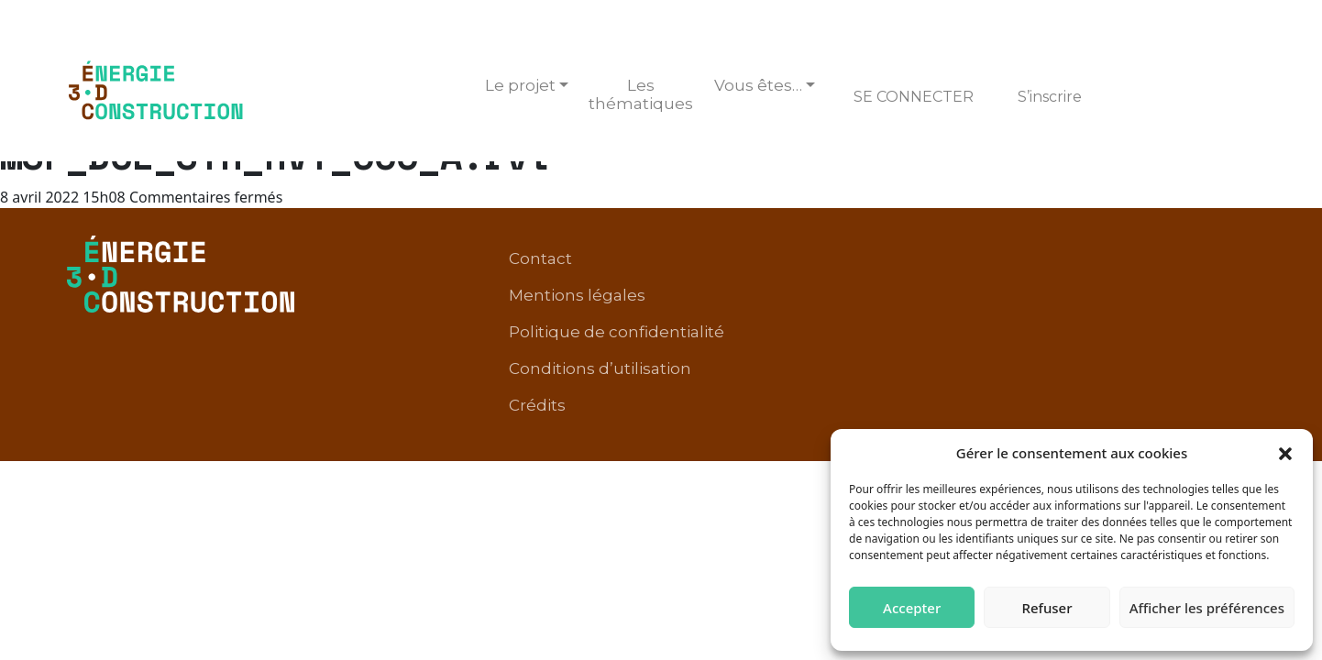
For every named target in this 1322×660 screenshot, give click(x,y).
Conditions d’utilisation (1154, 260)
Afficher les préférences (1206, 608)
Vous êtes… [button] (758, 85)
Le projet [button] (520, 85)
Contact (612, 260)
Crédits (1217, 288)
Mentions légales (735, 260)
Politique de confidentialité (933, 260)
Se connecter (914, 96)
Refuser (1046, 608)
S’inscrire (1050, 96)
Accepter (912, 608)
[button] (1285, 453)
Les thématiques (641, 94)
